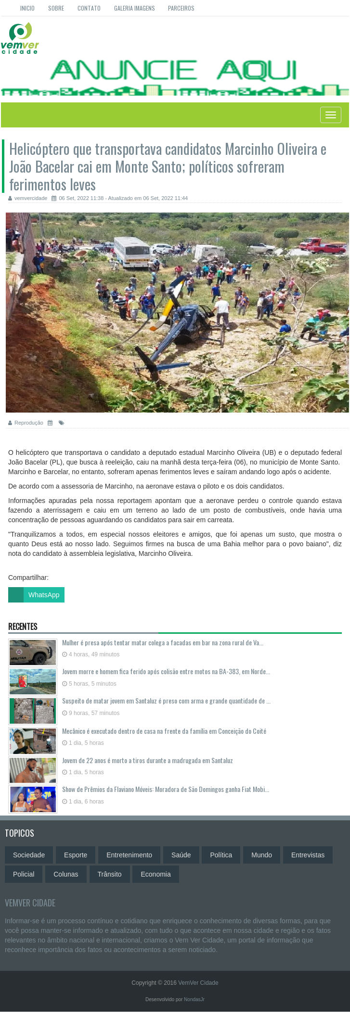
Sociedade (29, 855)
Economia (155, 874)
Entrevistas (307, 855)
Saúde (181, 855)
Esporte (75, 855)
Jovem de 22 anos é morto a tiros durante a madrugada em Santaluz (147, 760)
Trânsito (110, 874)
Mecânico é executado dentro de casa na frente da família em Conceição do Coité (164, 731)
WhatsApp (34, 595)
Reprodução (25, 423)
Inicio (27, 8)
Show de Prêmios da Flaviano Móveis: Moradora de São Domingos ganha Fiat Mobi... (165, 789)
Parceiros (181, 8)
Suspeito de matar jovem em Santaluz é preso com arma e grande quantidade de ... (166, 700)
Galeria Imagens (134, 8)
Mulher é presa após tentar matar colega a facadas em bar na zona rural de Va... (162, 642)
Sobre (56, 8)
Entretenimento (129, 855)
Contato (89, 8)
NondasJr (194, 999)
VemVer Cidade (30, 902)
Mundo (261, 855)
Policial (23, 874)
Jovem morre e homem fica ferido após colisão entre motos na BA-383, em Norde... (166, 671)
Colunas (65, 874)
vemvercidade (27, 198)
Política (221, 855)
